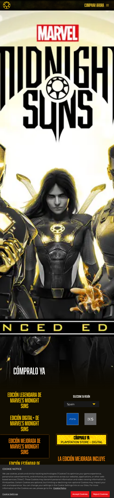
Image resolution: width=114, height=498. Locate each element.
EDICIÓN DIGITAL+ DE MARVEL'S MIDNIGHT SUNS (24, 423)
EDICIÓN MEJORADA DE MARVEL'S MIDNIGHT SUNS (25, 446)
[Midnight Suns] (6, 5)
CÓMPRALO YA (81, 439)
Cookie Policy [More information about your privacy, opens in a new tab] (59, 489)
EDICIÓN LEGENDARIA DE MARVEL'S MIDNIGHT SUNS (24, 400)
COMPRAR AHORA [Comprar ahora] (94, 5)
